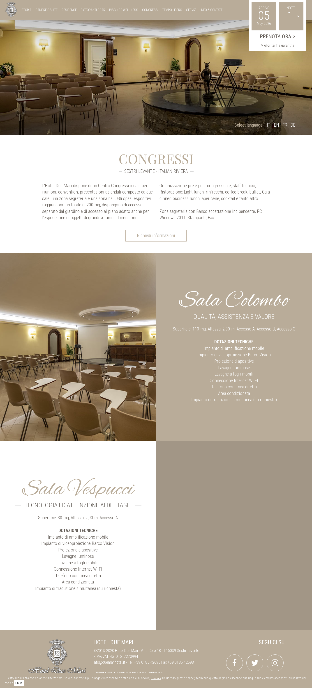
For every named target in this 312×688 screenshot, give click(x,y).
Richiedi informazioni (156, 235)
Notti (291, 8)
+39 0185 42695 (147, 662)
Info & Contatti (212, 10)
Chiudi (19, 683)
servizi (191, 10)
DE (293, 125)
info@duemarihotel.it (109, 662)
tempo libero (172, 10)
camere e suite (46, 10)
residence (69, 10)
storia (26, 10)
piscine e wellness (123, 10)
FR (284, 125)
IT (268, 125)
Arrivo (264, 8)
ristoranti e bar (93, 10)
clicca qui (156, 678)
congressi (150, 10)
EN (276, 125)
